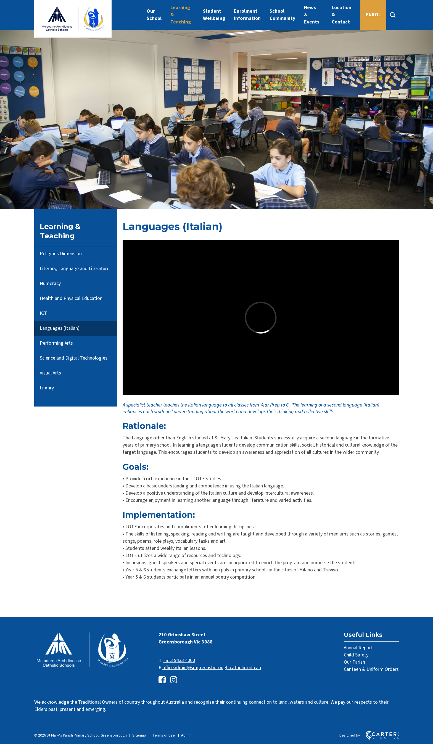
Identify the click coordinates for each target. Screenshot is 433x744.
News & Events (311, 14)
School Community (282, 15)
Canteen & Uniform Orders (371, 669)
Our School (154, 15)
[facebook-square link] (162, 680)
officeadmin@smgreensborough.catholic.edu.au (211, 667)
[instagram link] (173, 680)
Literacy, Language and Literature (74, 268)
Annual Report (358, 647)
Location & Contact (341, 14)
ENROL (373, 14)
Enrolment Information (247, 15)
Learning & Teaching (180, 14)
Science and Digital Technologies (73, 358)
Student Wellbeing (214, 15)
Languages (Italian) (60, 328)
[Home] (82, 667)
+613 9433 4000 (179, 660)
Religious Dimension (61, 253)
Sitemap (139, 735)
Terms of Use (163, 735)
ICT (43, 313)
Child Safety (356, 654)
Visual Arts (50, 373)
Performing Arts (56, 343)
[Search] (392, 15)
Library (47, 387)
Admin (186, 735)
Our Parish (354, 662)
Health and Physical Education (71, 298)
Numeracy (50, 283)
